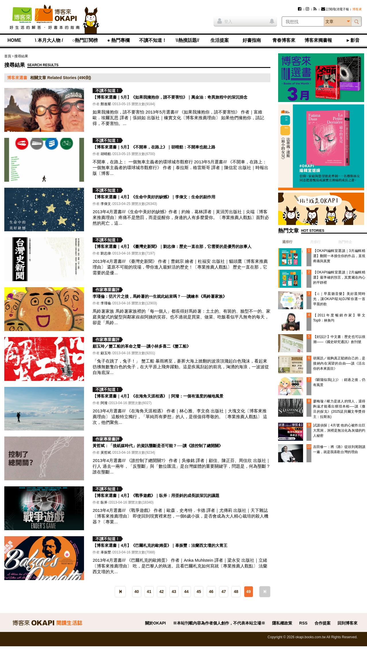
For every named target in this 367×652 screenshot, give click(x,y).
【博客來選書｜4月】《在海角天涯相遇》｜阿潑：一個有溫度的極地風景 (158, 396)
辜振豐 (106, 552)
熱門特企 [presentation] (345, 242)
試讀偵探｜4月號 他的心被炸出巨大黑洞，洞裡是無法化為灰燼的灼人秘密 (339, 430)
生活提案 (219, 40)
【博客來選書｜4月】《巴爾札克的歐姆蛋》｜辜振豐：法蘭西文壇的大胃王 (160, 545)
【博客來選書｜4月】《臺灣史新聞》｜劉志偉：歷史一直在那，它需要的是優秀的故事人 (172, 246)
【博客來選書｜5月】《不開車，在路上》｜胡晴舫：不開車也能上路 (154, 147)
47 (223, 591)
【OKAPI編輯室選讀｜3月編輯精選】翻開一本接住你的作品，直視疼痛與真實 (339, 256)
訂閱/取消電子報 (335, 9)
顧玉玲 (106, 353)
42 (161, 591)
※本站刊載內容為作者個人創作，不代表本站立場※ (219, 623)
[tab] (285, 242)
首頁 (7, 56)
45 (198, 591)
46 (211, 591)
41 (149, 591)
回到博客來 (347, 623)
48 (236, 591)
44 (186, 591)
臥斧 (104, 502)
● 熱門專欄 (118, 40)
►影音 (353, 40)
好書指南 (252, 40)
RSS (303, 623)
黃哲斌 (106, 453)
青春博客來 (283, 40)
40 (136, 591)
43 (174, 591)
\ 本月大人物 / (49, 40)
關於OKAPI (155, 623)
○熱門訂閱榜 (85, 40)
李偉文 (106, 204)
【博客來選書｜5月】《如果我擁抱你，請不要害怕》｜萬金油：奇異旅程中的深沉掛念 (170, 97)
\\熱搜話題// (187, 40)
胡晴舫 (106, 154)
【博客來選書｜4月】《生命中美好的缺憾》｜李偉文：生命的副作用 (154, 197)
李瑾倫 (106, 303)
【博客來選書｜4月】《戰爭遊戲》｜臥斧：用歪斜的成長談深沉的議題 (156, 495)
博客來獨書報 (318, 40)
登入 (224, 21)
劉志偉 (106, 253)
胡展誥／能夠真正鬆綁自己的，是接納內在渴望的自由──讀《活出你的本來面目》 (339, 363)
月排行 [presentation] (315, 242)
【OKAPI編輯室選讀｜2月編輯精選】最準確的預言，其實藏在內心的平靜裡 (339, 277)
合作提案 (323, 623)
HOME (14, 40)
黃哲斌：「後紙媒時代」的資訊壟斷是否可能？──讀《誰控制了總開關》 (158, 445)
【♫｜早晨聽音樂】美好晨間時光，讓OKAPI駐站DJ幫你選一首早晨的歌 (339, 299)
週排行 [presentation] (287, 242)
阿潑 (104, 403)
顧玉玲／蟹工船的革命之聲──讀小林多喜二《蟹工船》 (142, 346)
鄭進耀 (106, 104)
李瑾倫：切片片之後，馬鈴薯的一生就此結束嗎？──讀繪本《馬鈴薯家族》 (160, 296)
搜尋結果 (21, 56)
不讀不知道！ (153, 40)
